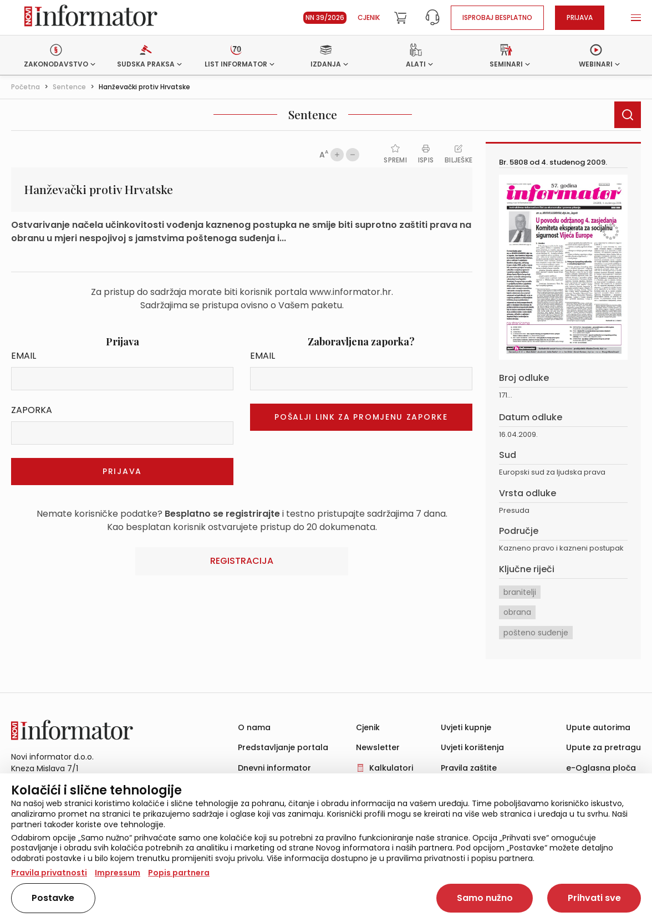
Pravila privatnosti (49, 872)
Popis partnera (179, 872)
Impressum (117, 872)
